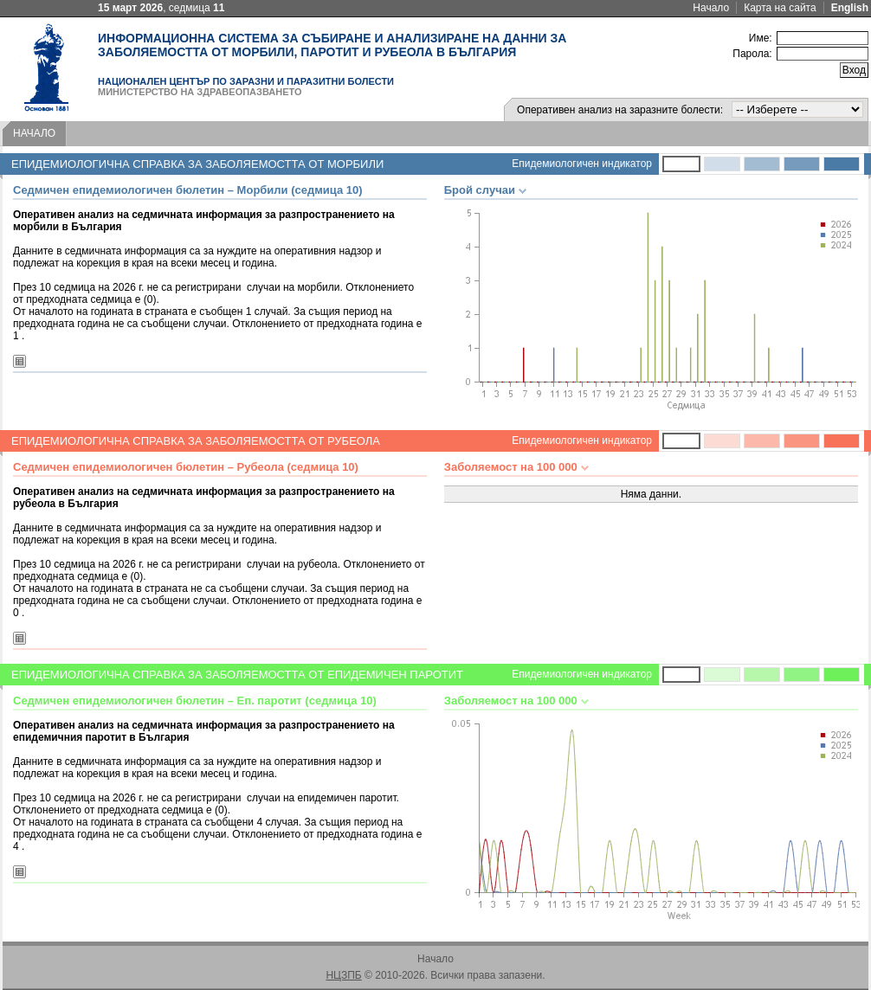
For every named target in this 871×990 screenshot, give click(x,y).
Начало (711, 8)
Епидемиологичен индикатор (582, 164)
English (849, 8)
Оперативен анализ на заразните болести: (620, 110)
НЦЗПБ (343, 975)
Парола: (751, 54)
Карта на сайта (780, 8)
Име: (760, 38)
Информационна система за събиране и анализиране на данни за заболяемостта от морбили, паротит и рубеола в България (332, 45)
